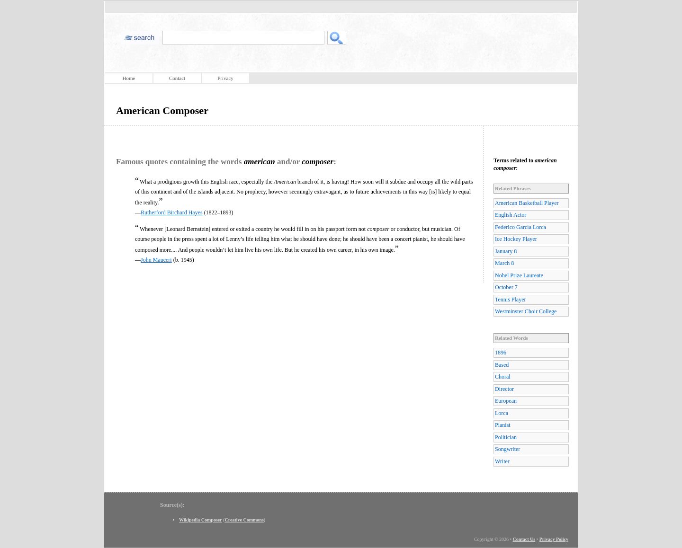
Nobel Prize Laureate (519, 275)
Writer (502, 461)
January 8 (506, 251)
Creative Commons (244, 519)
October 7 (506, 287)
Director (504, 389)
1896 (500, 352)
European (506, 401)
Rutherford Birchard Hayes (172, 212)
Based (502, 365)
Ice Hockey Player (516, 239)
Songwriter (507, 449)
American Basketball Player (527, 203)
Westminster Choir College (525, 311)
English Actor (510, 215)
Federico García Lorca (520, 227)
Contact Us (524, 539)
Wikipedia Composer (200, 519)
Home (129, 78)
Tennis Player (510, 299)
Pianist (503, 425)
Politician (506, 437)
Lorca (501, 413)
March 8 (504, 263)
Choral (503, 376)
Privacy (225, 78)
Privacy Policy (553, 539)
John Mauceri (156, 259)
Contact (177, 78)
